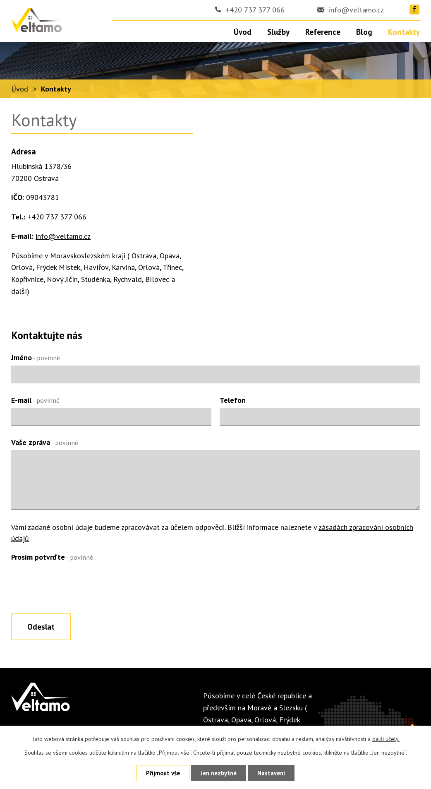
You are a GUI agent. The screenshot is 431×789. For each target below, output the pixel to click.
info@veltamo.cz (356, 9)
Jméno (35, 357)
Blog (364, 32)
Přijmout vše (163, 773)
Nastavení (271, 773)
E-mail (35, 400)
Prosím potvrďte (52, 557)
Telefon (233, 400)
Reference (322, 32)
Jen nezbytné (219, 773)
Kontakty (404, 32)
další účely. (386, 739)
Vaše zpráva (44, 442)
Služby (278, 32)
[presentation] (74, 584)
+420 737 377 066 (255, 9)
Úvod (19, 89)
